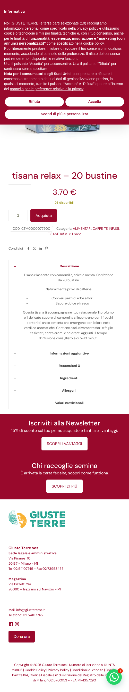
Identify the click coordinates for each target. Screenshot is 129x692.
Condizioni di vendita (87, 670)
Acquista (44, 215)
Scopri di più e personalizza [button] (64, 114)
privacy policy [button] (87, 28)
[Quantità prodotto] (18, 215)
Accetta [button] (94, 102)
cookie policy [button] (93, 43)
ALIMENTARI (82, 228)
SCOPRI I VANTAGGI (64, 443)
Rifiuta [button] (34, 102)
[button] (114, 677)
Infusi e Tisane (70, 234)
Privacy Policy (58, 670)
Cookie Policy (35, 670)
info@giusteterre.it (30, 610)
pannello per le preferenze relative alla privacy (47, 89)
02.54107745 (23, 568)
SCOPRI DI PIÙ (64, 486)
